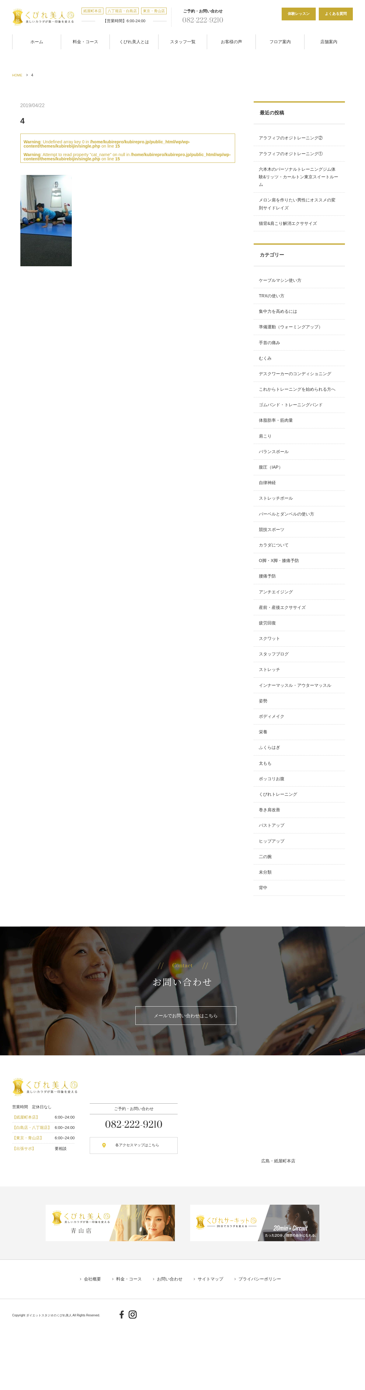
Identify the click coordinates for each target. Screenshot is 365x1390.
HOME (17, 73)
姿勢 (264, 748)
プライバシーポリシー (266, 1347)
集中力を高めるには (279, 320)
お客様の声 (231, 40)
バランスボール (275, 474)
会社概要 (86, 1347)
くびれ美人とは (134, 40)
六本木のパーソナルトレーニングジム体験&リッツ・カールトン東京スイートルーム (298, 178)
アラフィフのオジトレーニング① (292, 153)
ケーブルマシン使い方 (281, 286)
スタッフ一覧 (183, 40)
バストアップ (272, 884)
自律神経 (268, 508)
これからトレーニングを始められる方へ (298, 406)
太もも (266, 816)
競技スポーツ (272, 559)
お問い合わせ (169, 1347)
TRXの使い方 (272, 303)
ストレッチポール (277, 525)
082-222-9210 (198, 20)
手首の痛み (270, 354)
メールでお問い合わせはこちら (186, 1082)
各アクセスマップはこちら (132, 1213)
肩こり (266, 457)
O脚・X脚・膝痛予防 (280, 594)
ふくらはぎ (270, 799)
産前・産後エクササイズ (283, 645)
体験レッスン (299, 14)
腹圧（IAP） (272, 491)
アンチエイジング (277, 628)
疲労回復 (268, 662)
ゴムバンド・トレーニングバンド (292, 423)
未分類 (266, 936)
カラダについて (275, 577)
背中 (264, 953)
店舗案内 (328, 40)
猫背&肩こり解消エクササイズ (289, 227)
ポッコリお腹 (272, 833)
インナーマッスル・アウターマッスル (296, 730)
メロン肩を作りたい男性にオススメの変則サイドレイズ (298, 207)
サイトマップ (213, 1347)
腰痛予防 (268, 611)
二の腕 (266, 919)
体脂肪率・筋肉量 (277, 440)
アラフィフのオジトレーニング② (292, 136)
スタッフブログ (275, 696)
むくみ (266, 371)
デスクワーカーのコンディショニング (296, 388)
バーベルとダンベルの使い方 (287, 542)
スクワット (270, 679)
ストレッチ (270, 713)
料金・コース (85, 40)
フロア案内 (280, 40)
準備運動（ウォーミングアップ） (292, 337)
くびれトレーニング (279, 850)
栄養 (264, 782)
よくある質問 (336, 14)
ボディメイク (272, 765)
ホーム (36, 40)
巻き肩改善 (270, 867)
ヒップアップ (272, 901)
